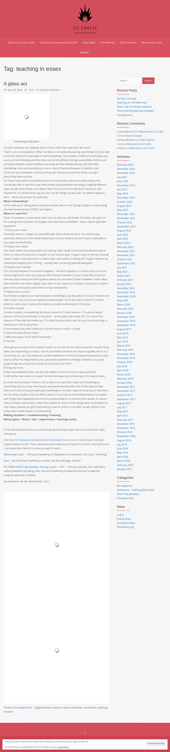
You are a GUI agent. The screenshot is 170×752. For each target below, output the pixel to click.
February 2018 (125, 378)
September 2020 (126, 296)
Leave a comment (49, 90)
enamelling (90, 707)
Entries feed (124, 519)
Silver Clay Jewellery (128, 494)
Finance (121, 148)
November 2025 (126, 173)
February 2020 (125, 308)
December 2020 (126, 288)
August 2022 (124, 230)
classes (47, 707)
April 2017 (122, 415)
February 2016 (125, 465)
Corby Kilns (87, 275)
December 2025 (126, 168)
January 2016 (124, 469)
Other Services (128, 42)
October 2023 (124, 201)
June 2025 (122, 181)
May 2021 (122, 271)
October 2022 (124, 222)
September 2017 (126, 399)
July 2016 (122, 444)
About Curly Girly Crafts (21, 42)
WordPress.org (125, 527)
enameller (77, 707)
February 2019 (125, 349)
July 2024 (122, 189)
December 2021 (126, 251)
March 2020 (123, 304)
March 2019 (123, 345)
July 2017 (122, 407)
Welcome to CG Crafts (151, 131)
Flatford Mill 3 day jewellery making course (32, 467)
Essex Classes (134, 135)
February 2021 (125, 280)
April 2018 (122, 370)
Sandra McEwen (16, 164)
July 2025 (122, 177)
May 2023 (122, 210)
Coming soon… (125, 115)
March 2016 (123, 460)
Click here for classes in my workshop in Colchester (33, 440)
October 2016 (124, 432)
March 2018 (123, 374)
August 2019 (124, 329)
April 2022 (122, 238)
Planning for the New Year (132, 102)
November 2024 (126, 185)
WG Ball (61, 271)
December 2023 (126, 197)
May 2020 (122, 300)
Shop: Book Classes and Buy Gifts (58, 42)
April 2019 (122, 341)
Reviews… (85, 52)
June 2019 (122, 333)
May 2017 (122, 411)
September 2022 (126, 226)
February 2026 (125, 164)
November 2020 (126, 292)
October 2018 (124, 362)
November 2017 (126, 391)
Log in (120, 514)
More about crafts (151, 42)
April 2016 (122, 456)
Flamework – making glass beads (135, 490)
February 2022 (125, 247)
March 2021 (123, 275)
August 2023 (124, 206)
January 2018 (124, 382)
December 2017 (126, 386)
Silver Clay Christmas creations (134, 106)
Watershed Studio (14, 454)
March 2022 (123, 243)
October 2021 (124, 259)
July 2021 (122, 267)
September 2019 (126, 325)
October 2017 (124, 395)
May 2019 (122, 337)
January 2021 (124, 284)
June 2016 (122, 448)
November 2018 (126, 358)
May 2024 (122, 193)
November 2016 (126, 428)
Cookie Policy (63, 747)
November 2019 (126, 321)
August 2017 (124, 403)
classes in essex (61, 707)
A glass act (15, 83)
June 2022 (122, 234)
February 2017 (125, 419)
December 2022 (126, 214)
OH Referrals (107, 42)
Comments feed (126, 523)
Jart (7, 460)
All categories (124, 485)
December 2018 (126, 354)
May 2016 (122, 452)
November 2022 (126, 218)
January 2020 (124, 313)
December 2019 (126, 317)
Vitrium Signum (12, 275)
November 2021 (126, 255)
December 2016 (126, 424)
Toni (31, 90)
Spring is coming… (127, 98)
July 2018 (122, 366)
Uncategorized (23, 707)
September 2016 (126, 436)
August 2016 (124, 440)
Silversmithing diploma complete (135, 110)
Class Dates (89, 42)
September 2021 (126, 263)
